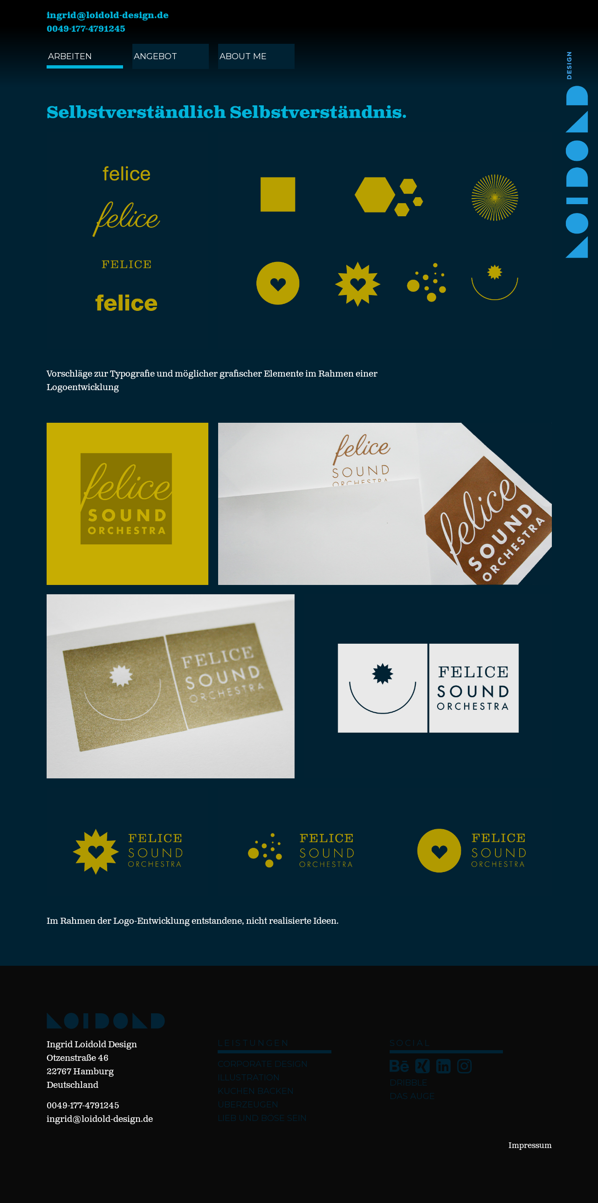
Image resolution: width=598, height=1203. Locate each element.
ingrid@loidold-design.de (108, 15)
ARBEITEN (70, 56)
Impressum (530, 1146)
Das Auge (412, 1096)
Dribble (408, 1083)
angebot (155, 56)
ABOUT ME (243, 56)
